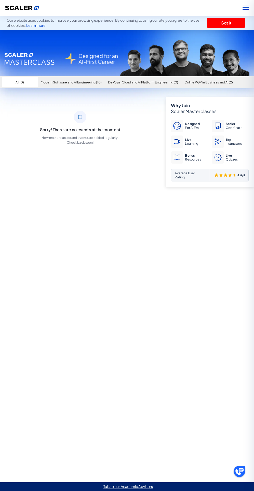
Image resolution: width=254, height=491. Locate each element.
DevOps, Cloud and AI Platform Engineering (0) (143, 82)
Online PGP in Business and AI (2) (208, 82)
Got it (226, 23)
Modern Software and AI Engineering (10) (71, 82)
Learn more (36, 25)
